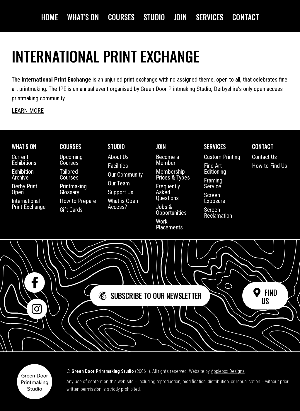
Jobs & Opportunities (171, 209)
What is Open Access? (123, 203)
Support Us (120, 192)
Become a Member (167, 159)
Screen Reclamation (218, 212)
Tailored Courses (69, 174)
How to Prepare (78, 200)
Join (180, 16)
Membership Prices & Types (173, 174)
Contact (245, 16)
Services (209, 16)
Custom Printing (222, 156)
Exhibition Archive (23, 174)
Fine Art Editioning (215, 168)
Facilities (118, 165)
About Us (118, 156)
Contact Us (264, 156)
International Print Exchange (29, 203)
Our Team (119, 183)
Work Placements (169, 224)
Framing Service (213, 183)
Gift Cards (71, 209)
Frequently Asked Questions (168, 192)
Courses (121, 16)
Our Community (125, 174)
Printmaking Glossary (73, 189)
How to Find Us (269, 165)
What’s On (83, 16)
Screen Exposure (214, 198)
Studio (154, 16)
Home (49, 16)
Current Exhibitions (24, 159)
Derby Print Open (24, 189)
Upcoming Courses (71, 159)
